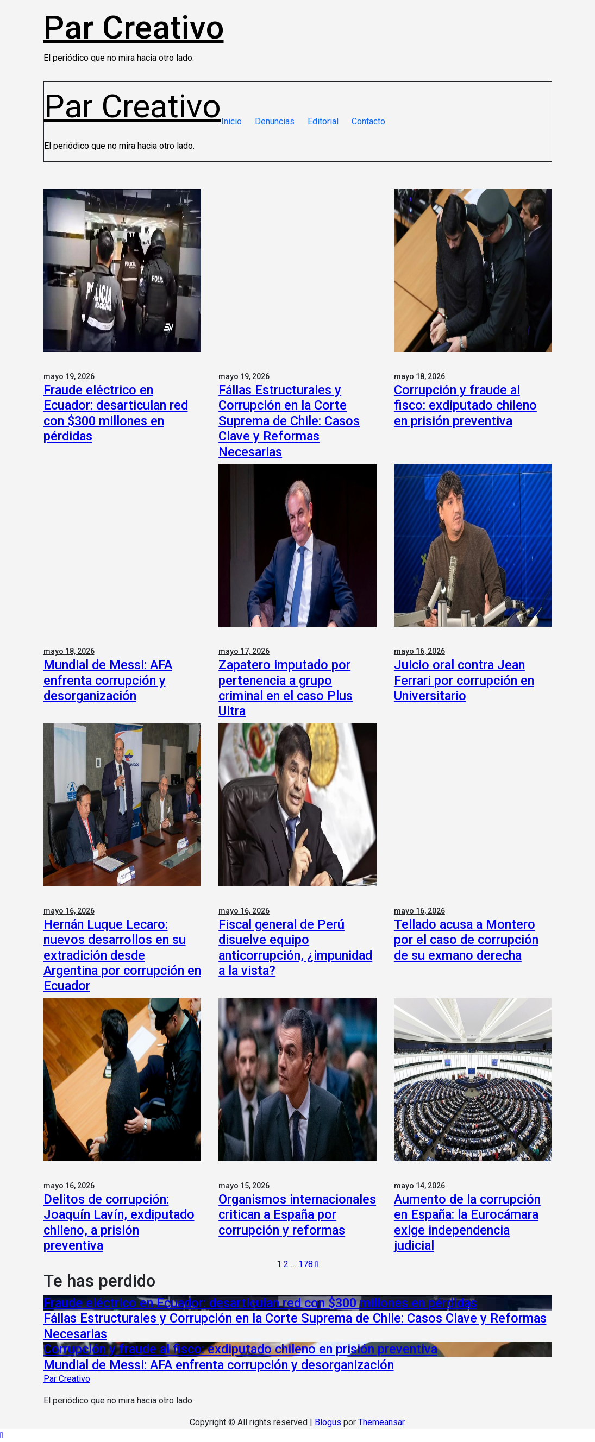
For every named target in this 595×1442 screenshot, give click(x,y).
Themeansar (381, 1422)
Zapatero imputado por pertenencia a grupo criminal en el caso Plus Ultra (285, 688)
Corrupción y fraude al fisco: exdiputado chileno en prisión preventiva (465, 405)
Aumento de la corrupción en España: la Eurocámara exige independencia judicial (467, 1222)
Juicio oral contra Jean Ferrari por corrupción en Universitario (464, 680)
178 (305, 1264)
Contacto (368, 121)
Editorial (323, 121)
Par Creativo (133, 27)
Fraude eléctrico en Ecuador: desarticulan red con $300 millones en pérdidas (115, 413)
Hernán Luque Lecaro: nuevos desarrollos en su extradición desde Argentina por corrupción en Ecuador (122, 955)
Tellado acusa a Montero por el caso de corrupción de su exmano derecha (466, 940)
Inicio (231, 121)
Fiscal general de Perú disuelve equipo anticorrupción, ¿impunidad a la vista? (295, 947)
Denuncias (275, 121)
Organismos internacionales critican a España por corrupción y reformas (297, 1215)
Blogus (328, 1422)
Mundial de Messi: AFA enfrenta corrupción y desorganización (107, 680)
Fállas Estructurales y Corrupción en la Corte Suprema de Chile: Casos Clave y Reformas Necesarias (289, 420)
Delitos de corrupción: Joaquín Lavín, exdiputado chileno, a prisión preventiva (119, 1222)
